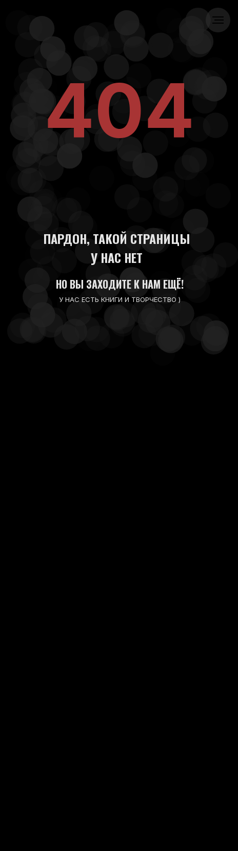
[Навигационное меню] (218, 20)
